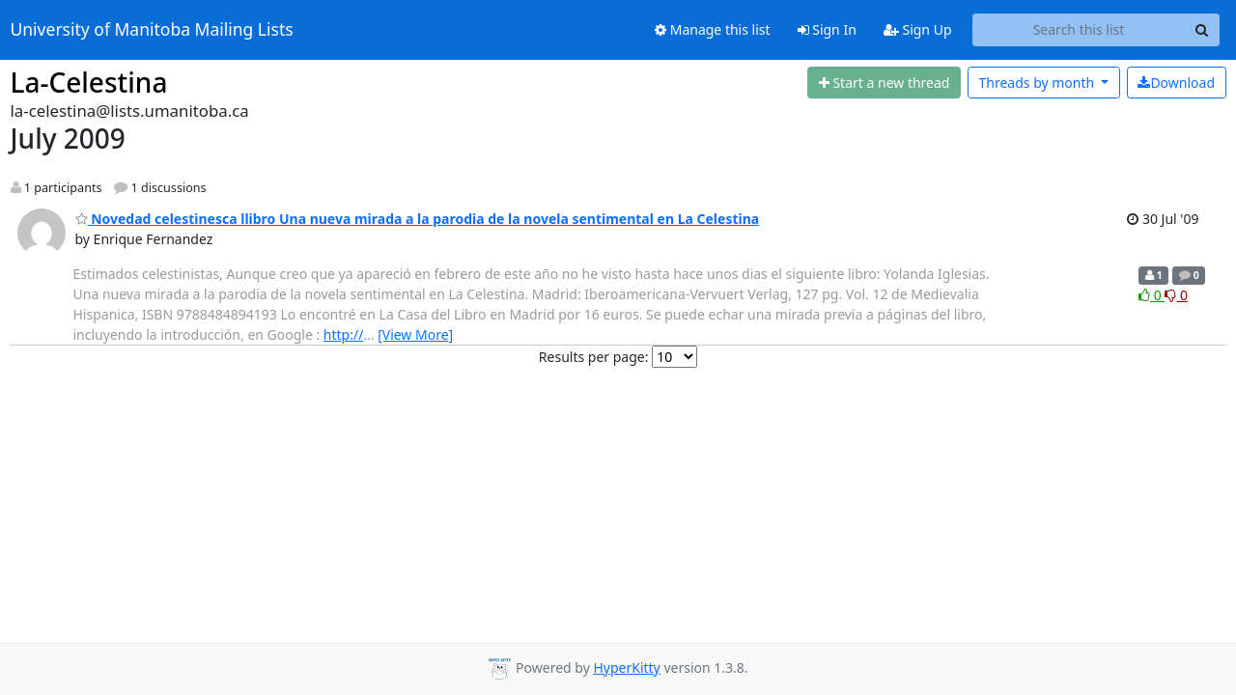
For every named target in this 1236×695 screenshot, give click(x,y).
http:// (343, 334)
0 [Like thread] (1151, 295)
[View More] (415, 334)
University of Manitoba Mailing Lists (152, 30)
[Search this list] (1079, 30)
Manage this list (713, 29)
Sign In (827, 29)
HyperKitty (626, 667)
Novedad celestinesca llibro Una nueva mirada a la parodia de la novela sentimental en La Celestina (417, 218)
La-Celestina (89, 82)
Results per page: (594, 357)
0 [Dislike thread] (1176, 295)
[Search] (1202, 30)
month (1037, 82)
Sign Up (918, 29)
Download (1176, 82)
